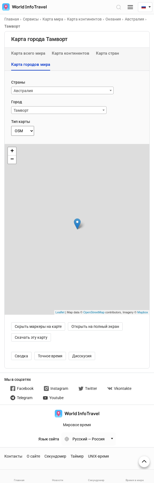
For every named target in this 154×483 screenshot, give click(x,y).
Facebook (22, 388)
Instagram (56, 388)
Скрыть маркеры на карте (38, 326)
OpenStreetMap (94, 312)
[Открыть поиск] (118, 7)
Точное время (50, 356)
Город (16, 102)
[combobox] (62, 90)
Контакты (13, 456)
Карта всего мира (28, 53)
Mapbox (142, 312)
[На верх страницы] (144, 461)
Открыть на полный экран (95, 326)
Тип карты (20, 121)
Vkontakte (119, 388)
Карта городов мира (30, 64)
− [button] (12, 159)
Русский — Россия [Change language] (89, 439)
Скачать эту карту (31, 337)
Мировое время (77, 425)
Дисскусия (82, 356)
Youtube (53, 397)
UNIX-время (98, 456)
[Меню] (130, 7)
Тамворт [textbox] (21, 110)
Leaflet (60, 312)
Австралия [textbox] (23, 91)
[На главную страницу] (23, 7)
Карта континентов (70, 53)
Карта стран (107, 53)
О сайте (33, 456)
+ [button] (12, 151)
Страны (18, 82)
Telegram (21, 397)
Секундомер (55, 456)
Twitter (87, 388)
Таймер (77, 456)
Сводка (21, 356)
